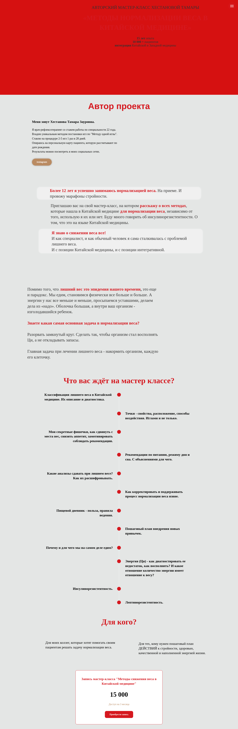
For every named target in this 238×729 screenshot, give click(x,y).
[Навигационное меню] (232, 6)
